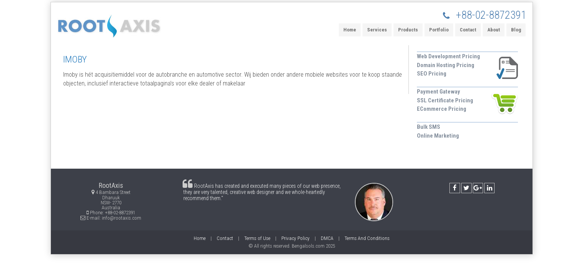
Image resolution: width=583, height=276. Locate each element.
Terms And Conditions (367, 238)
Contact (468, 30)
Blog (516, 30)
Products (408, 30)
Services (377, 30)
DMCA (327, 238)
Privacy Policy (295, 238)
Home (349, 30)
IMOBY (75, 59)
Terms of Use (257, 238)
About (493, 30)
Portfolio (439, 30)
